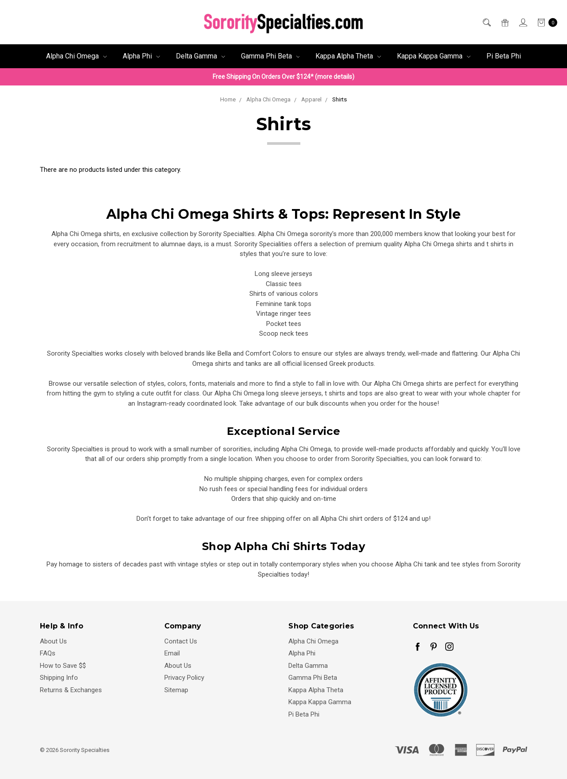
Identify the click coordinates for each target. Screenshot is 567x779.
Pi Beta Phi (503, 56)
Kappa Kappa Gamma (433, 56)
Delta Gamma (200, 56)
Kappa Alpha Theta (348, 56)
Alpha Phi (141, 56)
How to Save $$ (63, 666)
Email (172, 653)
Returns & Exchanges (71, 690)
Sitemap (176, 690)
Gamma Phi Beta (270, 56)
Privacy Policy (184, 678)
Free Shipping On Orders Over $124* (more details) (283, 76)
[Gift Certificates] (504, 22)
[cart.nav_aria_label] (544, 22)
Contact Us (180, 641)
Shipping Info (59, 678)
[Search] (486, 22)
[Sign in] (522, 22)
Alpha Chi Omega (76, 56)
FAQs (47, 653)
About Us (53, 641)
